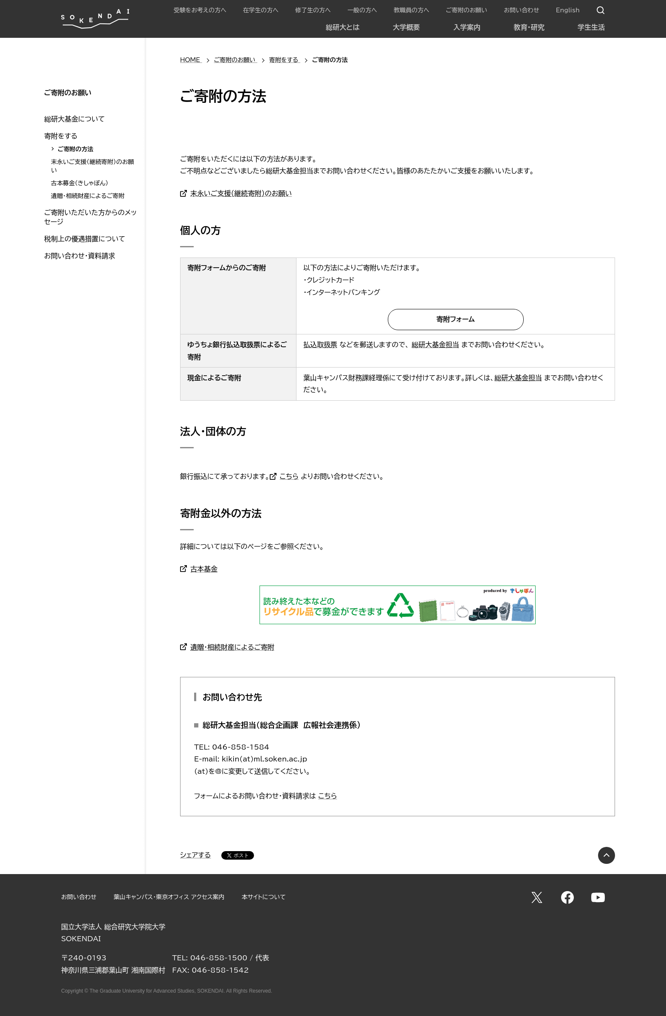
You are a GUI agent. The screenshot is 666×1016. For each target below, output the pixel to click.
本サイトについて (264, 897)
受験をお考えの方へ (200, 10)
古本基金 (203, 569)
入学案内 (466, 27)
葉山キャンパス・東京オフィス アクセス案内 (168, 897)
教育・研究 (529, 27)
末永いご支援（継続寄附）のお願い (241, 193)
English (568, 10)
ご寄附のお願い (466, 10)
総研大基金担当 (435, 344)
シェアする (195, 855)
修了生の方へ (313, 10)
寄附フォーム (455, 319)
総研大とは (342, 27)
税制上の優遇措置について (84, 238)
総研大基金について (74, 119)
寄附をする (60, 136)
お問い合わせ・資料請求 (79, 255)
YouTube (598, 897)
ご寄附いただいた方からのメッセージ (90, 217)
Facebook (567, 897)
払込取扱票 (320, 344)
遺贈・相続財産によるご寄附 (232, 647)
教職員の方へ (411, 10)
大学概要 (406, 27)
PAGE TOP (606, 855)
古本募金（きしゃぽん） (79, 183)
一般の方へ (362, 10)
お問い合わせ (521, 10)
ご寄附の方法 (75, 149)
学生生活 (591, 27)
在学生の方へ (261, 10)
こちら (289, 476)
